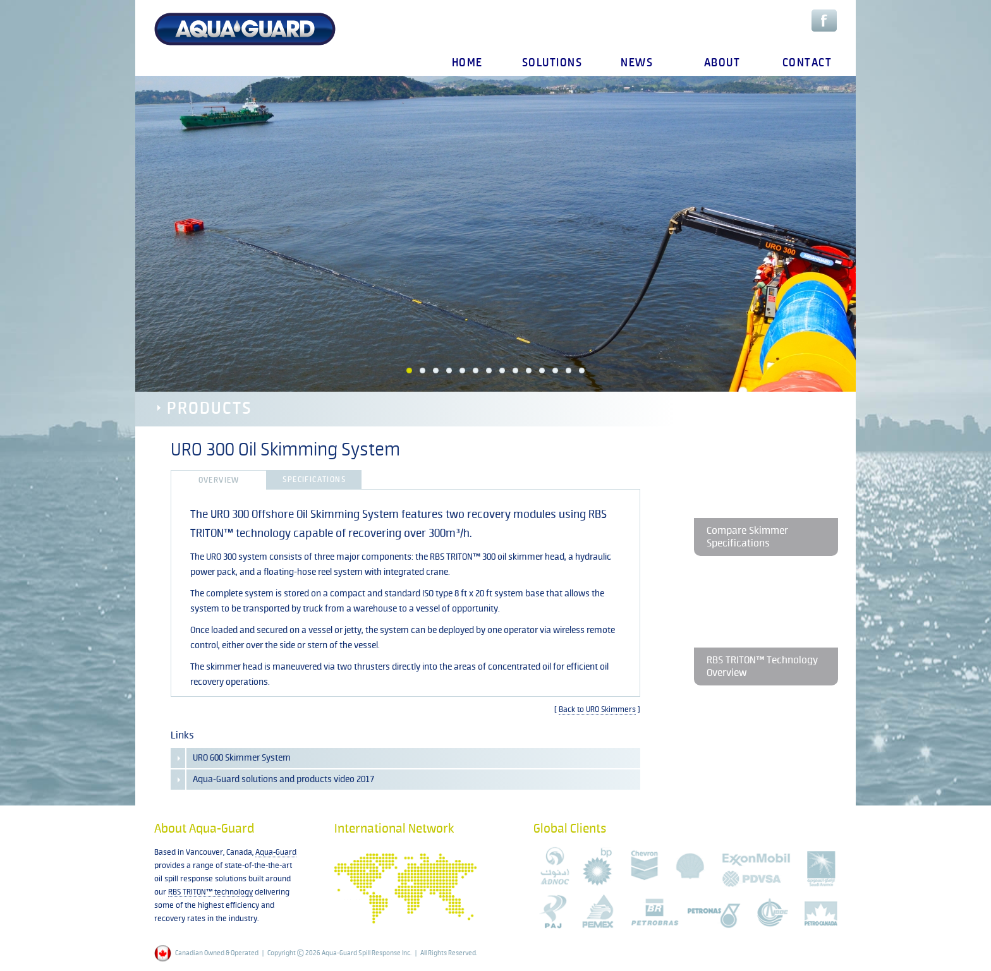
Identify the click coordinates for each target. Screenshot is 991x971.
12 (555, 370)
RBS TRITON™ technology (210, 892)
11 (542, 370)
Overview (219, 480)
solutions (552, 62)
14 (582, 370)
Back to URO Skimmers (597, 709)
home (467, 62)
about (722, 62)
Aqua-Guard (275, 852)
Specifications (314, 479)
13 (568, 370)
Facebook (824, 20)
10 (529, 370)
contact (807, 62)
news (637, 62)
